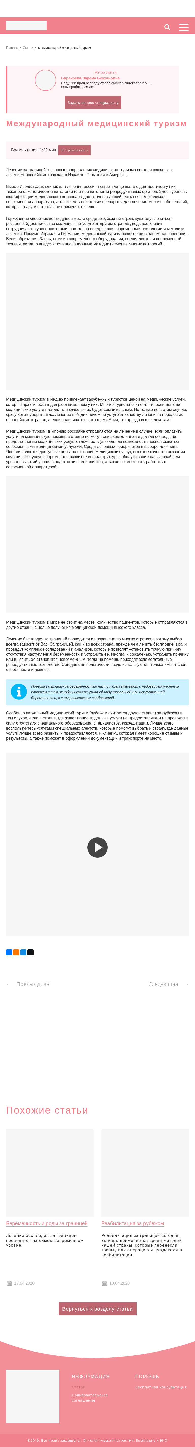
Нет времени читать (74, 150)
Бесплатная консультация (161, 1387)
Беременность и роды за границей (47, 1223)
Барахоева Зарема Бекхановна (90, 78)
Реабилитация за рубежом (132, 1223)
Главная (12, 48)
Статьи (28, 48)
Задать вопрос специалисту (93, 103)
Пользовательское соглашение (90, 1398)
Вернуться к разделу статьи (97, 1309)
